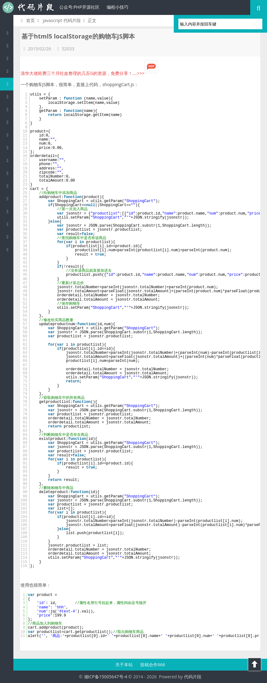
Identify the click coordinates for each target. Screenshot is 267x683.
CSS (9, 160)
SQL (9, 186)
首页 (27, 20)
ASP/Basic (9, 249)
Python (9, 122)
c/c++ (9, 71)
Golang (9, 211)
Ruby (9, 135)
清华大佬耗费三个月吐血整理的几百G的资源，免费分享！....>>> (89, 73)
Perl (9, 109)
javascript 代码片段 (62, 20)
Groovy (9, 173)
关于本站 (124, 664)
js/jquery (9, 84)
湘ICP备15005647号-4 (105, 677)
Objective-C (9, 237)
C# (9, 96)
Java (9, 58)
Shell (9, 224)
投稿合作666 (152, 664)
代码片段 (28, 7)
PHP (9, 45)
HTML (9, 147)
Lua (9, 198)
